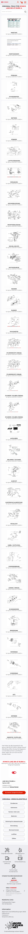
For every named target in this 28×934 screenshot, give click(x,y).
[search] (25, 12)
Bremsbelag (14, 825)
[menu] (25, 2)
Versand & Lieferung (7, 916)
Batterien (14, 816)
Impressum (5, 915)
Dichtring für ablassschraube (14, 821)
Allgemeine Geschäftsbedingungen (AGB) (14, 911)
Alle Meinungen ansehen (14, 883)
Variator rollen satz (14, 812)
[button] (14, 772)
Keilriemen (14, 807)
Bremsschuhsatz (14, 830)
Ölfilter (14, 838)
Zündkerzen (14, 803)
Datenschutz (5, 913)
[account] (18, 2)
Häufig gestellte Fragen (8, 902)
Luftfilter (14, 834)
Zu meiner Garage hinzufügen (14, 792)
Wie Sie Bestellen (7, 904)
